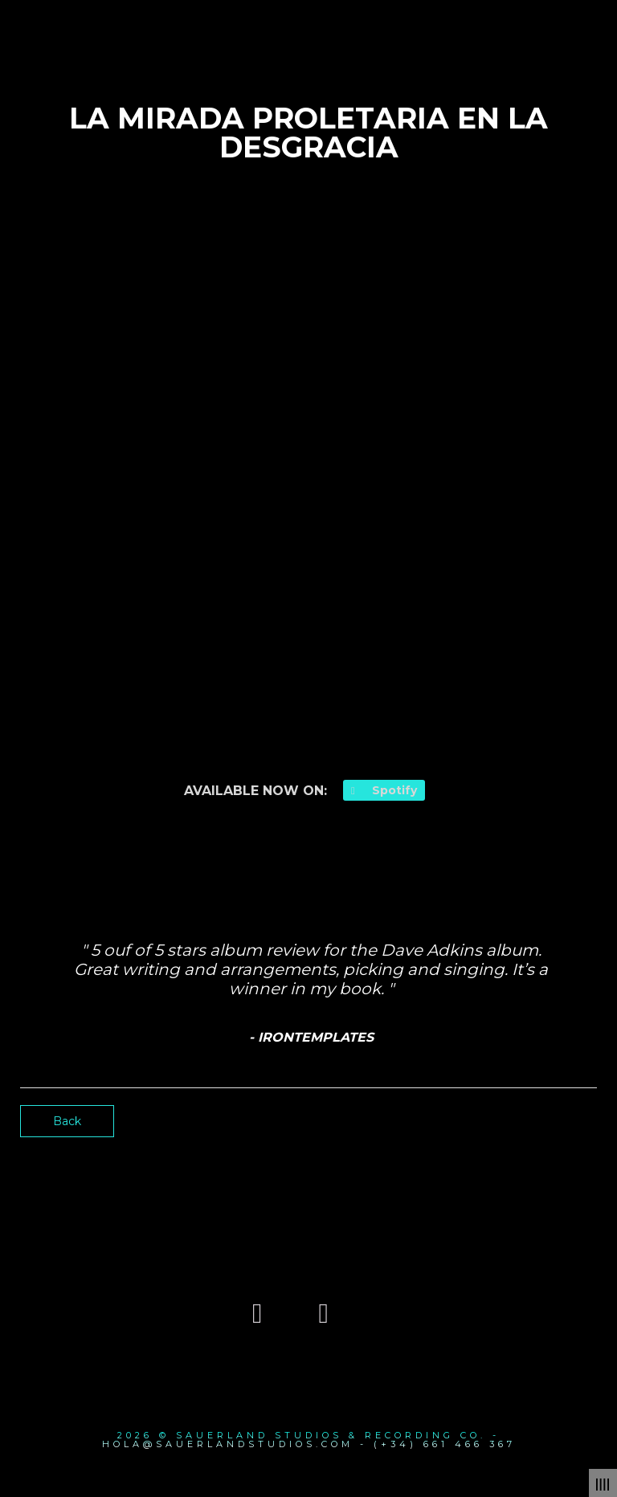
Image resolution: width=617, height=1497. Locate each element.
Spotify (384, 790)
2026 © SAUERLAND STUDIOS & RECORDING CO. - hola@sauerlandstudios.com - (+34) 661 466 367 (309, 1440)
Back (67, 1121)
